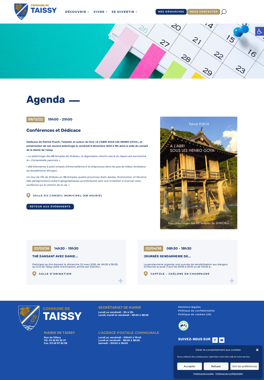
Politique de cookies (203, 373)
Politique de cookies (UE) (194, 314)
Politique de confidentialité (229, 373)
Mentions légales (189, 307)
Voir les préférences (244, 366)
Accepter (189, 366)
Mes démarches (171, 11)
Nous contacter (204, 11)
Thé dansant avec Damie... (55, 256)
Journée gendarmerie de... (167, 256)
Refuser (216, 366)
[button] (259, 31)
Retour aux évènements (50, 206)
